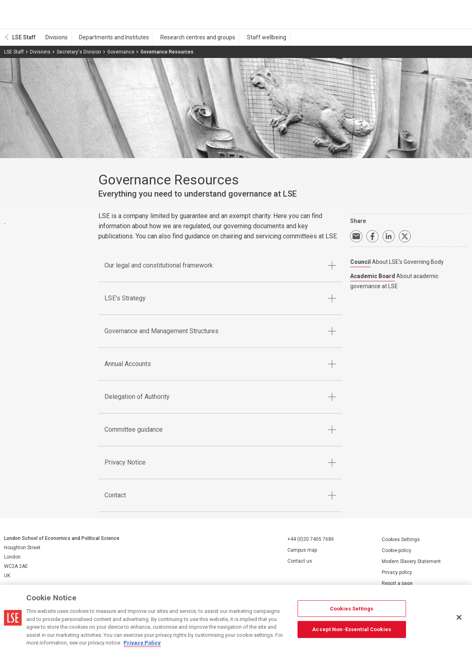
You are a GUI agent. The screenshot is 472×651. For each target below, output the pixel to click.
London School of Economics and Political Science (38, 16)
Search (413, 16)
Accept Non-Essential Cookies (351, 629)
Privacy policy (397, 576)
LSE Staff (24, 41)
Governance (120, 55)
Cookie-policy (396, 554)
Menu (457, 16)
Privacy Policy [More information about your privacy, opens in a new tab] (142, 643)
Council (360, 266)
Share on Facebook (372, 240)
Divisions (55, 41)
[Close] (459, 617)
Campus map (302, 554)
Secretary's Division (79, 55)
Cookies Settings (401, 543)
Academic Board (372, 280)
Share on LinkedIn (389, 240)
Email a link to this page (356, 240)
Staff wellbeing (253, 41)
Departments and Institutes (109, 41)
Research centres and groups (188, 41)
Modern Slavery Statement (411, 565)
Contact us (299, 565)
